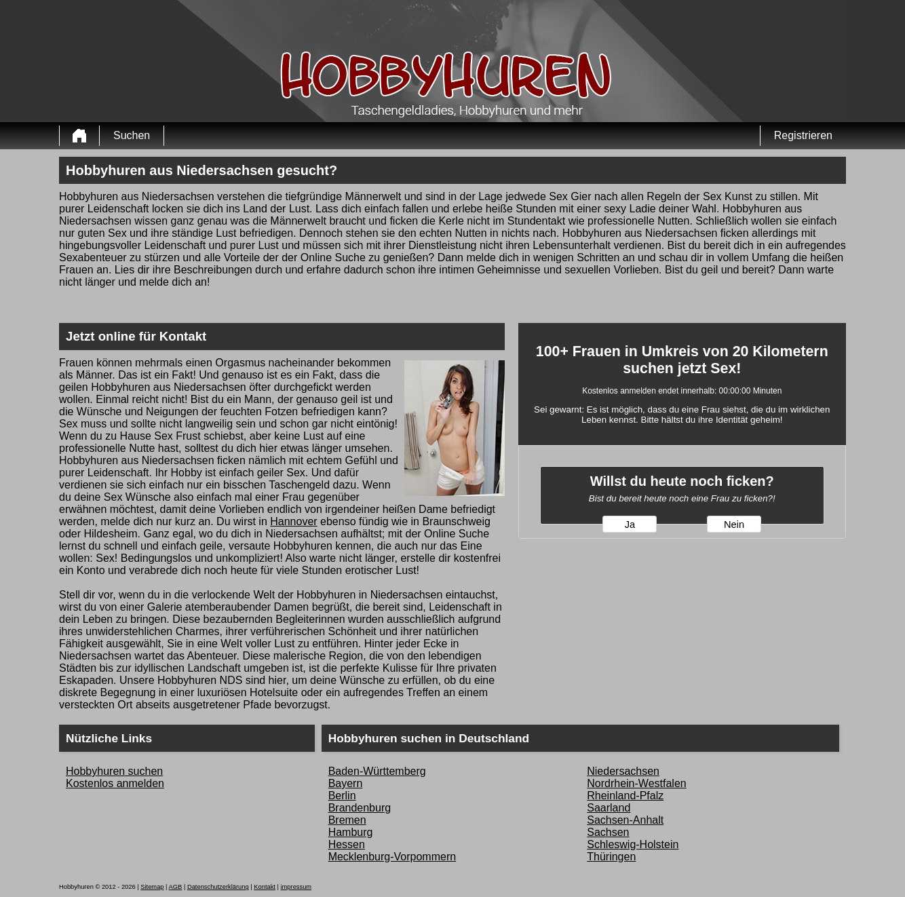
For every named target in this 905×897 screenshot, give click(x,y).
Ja (630, 524)
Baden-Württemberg (377, 771)
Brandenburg (359, 808)
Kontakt (264, 886)
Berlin (342, 795)
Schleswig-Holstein (632, 844)
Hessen (346, 844)
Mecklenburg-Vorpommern (392, 856)
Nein (734, 524)
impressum (296, 886)
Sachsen (608, 832)
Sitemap (151, 886)
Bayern (345, 783)
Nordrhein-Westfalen (636, 783)
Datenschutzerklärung (218, 886)
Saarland (608, 808)
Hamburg (350, 832)
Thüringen (611, 856)
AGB (175, 886)
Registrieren (803, 135)
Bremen (347, 820)
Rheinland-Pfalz (625, 795)
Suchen (131, 135)
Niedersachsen (623, 771)
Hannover (293, 521)
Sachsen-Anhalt (625, 820)
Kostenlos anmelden (115, 783)
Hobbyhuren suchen (114, 771)
